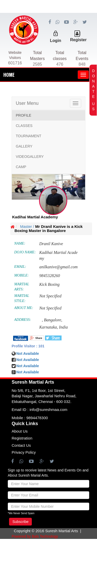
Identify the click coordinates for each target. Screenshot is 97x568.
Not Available (27, 366)
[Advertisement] (48, 36)
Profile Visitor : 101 (28, 346)
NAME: (19, 243)
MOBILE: (21, 275)
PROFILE (23, 115)
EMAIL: (20, 267)
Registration (22, 438)
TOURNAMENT (28, 136)
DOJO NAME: (25, 252)
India (63, 327)
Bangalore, (53, 320)
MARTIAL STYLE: (21, 298)
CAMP (21, 167)
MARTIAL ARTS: (21, 286)
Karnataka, (48, 327)
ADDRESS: (22, 320)
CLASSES (24, 126)
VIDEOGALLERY (30, 156)
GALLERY (24, 146)
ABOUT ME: (23, 308)
